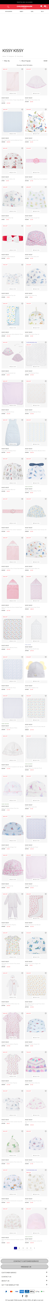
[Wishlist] (42, 7)
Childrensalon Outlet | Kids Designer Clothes (24, 7)
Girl (32, 11)
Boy (42, 11)
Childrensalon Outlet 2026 (22, 1300)
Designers (8, 11)
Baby (21, 11)
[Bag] (46, 7)
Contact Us (6, 1277)
